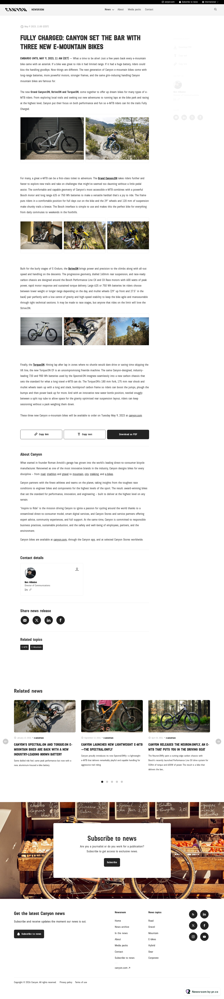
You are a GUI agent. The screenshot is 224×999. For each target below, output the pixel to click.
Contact (149, 9)
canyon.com (170, 2)
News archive (122, 926)
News (108, 9)
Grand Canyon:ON (107, 179)
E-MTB (24, 647)
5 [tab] (122, 785)
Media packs (134, 9)
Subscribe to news (190, 2)
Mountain (153, 933)
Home (118, 920)
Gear (150, 951)
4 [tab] (117, 785)
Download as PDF (128, 434)
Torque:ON (38, 365)
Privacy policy (66, 982)
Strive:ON (73, 269)
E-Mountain (36, 647)
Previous (5, 744)
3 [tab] (112, 785)
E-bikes (152, 939)
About (121, 9)
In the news (121, 933)
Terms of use (81, 982)
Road (150, 920)
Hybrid (151, 945)
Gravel (151, 926)
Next (218, 744)
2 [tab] (107, 785)
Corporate (153, 957)
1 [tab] (102, 785)
